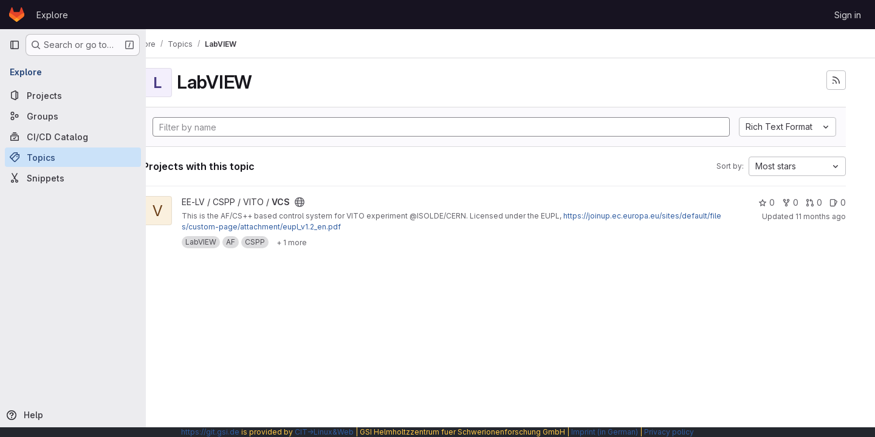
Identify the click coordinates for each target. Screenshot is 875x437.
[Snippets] (73, 178)
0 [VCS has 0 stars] (766, 202)
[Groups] (73, 116)
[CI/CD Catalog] (73, 136)
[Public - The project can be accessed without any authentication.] (332, 202)
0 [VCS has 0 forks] (790, 202)
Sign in (847, 15)
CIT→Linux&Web (324, 431)
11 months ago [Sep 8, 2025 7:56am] (820, 216)
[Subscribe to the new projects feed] (836, 80)
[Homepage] (17, 14)
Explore (52, 15)
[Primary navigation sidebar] (14, 45)
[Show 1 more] (324, 242)
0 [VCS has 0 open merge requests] (814, 202)
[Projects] (73, 95)
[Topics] (73, 157)
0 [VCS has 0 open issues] (837, 202)
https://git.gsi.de (210, 431)
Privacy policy (669, 431)
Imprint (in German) (604, 431)
